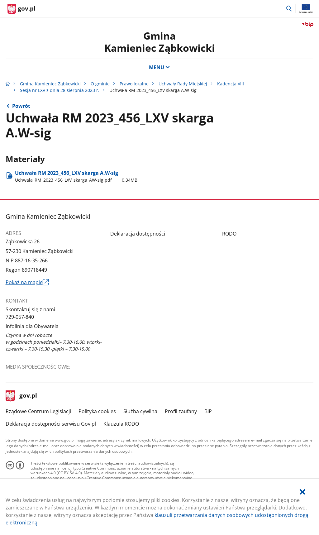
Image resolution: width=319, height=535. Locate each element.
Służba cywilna (140, 411)
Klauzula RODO (121, 423)
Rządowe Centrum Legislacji (38, 411)
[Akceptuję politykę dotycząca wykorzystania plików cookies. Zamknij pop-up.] (302, 491)
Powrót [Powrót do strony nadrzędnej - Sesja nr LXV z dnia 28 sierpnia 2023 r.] (21, 106)
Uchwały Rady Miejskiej (183, 84)
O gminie (100, 84)
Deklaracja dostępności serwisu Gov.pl (51, 423)
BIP (208, 411)
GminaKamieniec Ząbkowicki (159, 41)
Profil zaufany (181, 411)
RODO (229, 233)
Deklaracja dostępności (137, 233)
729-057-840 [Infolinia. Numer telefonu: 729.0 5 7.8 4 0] (20, 316)
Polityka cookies (97, 411)
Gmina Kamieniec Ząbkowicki (50, 84)
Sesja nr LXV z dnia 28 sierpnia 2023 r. (59, 90)
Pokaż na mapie (27, 282)
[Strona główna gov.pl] (21, 9)
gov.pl (21, 396)
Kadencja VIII (230, 84)
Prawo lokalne (134, 84)
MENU (159, 67)
